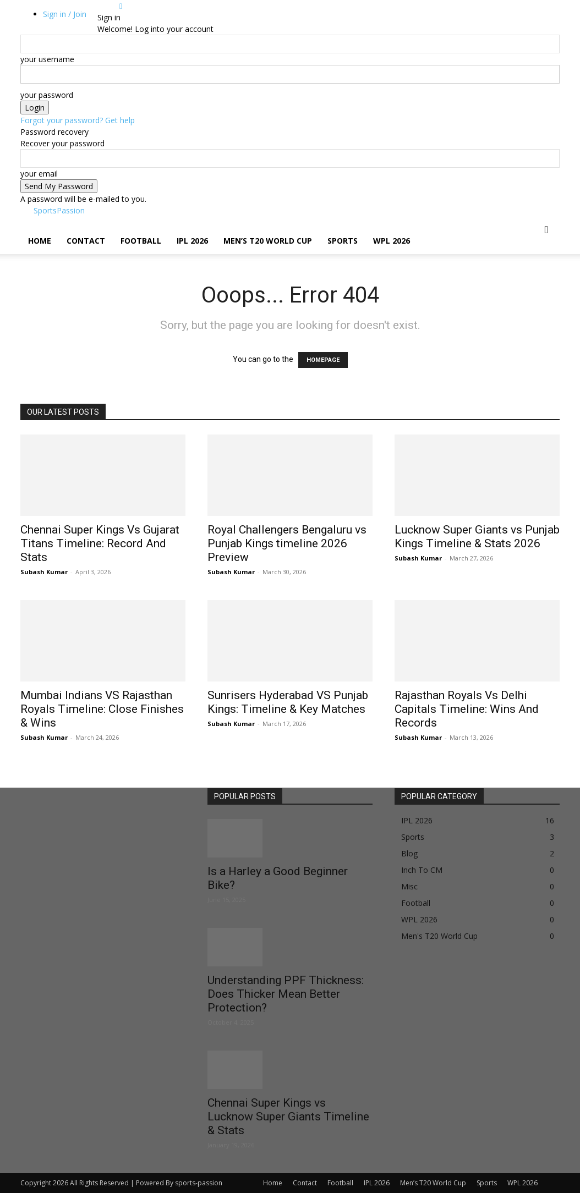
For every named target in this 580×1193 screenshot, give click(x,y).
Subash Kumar (44, 572)
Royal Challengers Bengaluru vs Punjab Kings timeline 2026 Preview (286, 543)
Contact (86, 240)
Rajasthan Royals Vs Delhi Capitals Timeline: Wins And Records (467, 709)
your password (46, 95)
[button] (546, 230)
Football (141, 240)
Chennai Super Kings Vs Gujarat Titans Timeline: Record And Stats (99, 543)
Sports (342, 240)
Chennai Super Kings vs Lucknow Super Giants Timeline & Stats (288, 1116)
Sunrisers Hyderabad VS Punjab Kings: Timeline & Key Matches (287, 702)
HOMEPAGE (323, 360)
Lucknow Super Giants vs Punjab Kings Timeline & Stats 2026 (477, 536)
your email (39, 173)
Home (39, 240)
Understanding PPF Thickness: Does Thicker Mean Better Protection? (285, 994)
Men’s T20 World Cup (267, 240)
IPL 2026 (192, 240)
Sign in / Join (64, 14)
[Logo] (21, 222)
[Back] (120, 6)
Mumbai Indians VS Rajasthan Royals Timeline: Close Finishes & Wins (102, 709)
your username (47, 59)
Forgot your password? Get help (77, 120)
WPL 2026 (391, 240)
